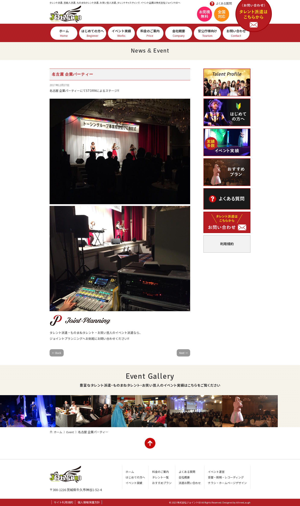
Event (70, 432)
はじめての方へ (92, 33)
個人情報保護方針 (89, 502)
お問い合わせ (254, 16)
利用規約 (227, 243)
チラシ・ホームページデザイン (227, 483)
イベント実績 (121, 33)
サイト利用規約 (63, 502)
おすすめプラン (226, 172)
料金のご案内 (150, 33)
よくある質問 (226, 199)
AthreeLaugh (243, 502)
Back (56, 353)
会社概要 (178, 33)
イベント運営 (216, 472)
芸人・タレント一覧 (226, 82)
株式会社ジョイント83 (66, 14)
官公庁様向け (207, 33)
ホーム (63, 33)
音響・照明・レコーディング (226, 477)
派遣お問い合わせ (226, 222)
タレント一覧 (160, 477)
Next (183, 353)
